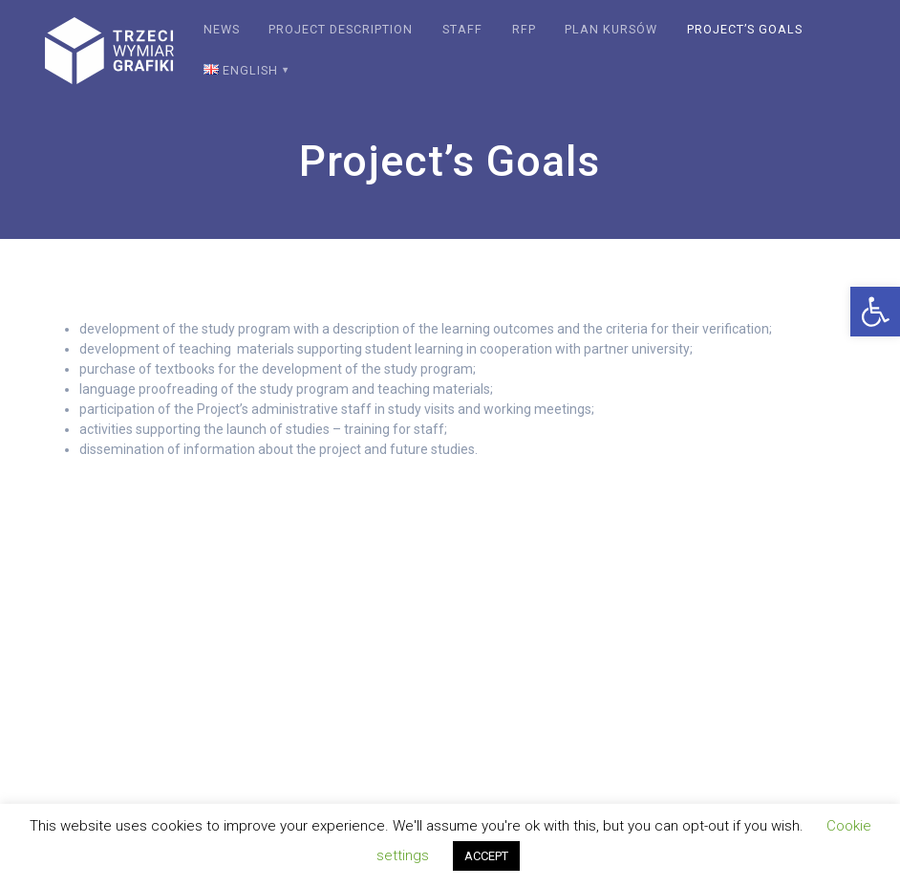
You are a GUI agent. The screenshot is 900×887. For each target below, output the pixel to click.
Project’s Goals (745, 29)
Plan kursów (611, 29)
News (222, 29)
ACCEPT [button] (486, 856)
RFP (524, 29)
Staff (462, 29)
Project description (340, 29)
